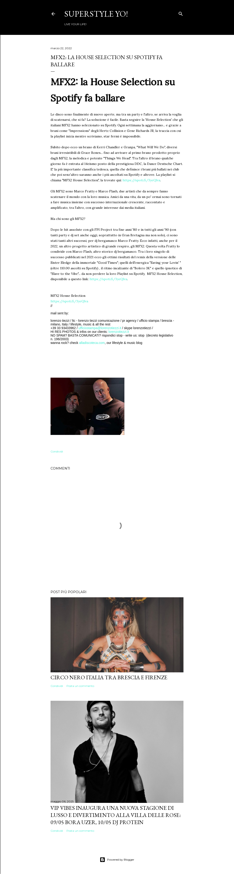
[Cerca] (180, 12)
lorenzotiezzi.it (118, 332)
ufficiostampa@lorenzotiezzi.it (99, 328)
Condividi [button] (57, 451)
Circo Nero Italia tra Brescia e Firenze (109, 677)
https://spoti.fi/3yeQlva (141, 180)
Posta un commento (80, 686)
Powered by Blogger (117, 859)
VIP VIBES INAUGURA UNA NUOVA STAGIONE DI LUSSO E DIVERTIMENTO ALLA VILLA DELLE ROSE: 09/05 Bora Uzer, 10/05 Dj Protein (116, 815)
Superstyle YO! (96, 13)
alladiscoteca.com (92, 343)
